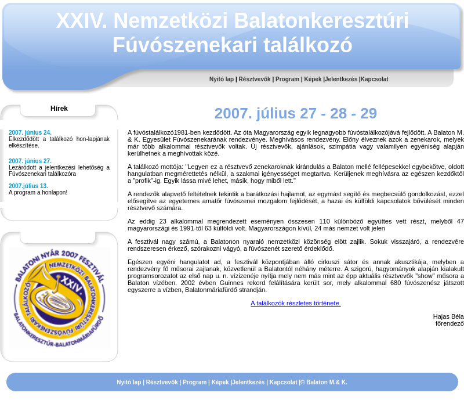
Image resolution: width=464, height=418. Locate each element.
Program (287, 79)
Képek (312, 79)
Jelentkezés (341, 79)
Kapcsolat (375, 79)
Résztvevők (255, 79)
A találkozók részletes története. (295, 303)
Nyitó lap (221, 79)
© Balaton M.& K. (323, 382)
